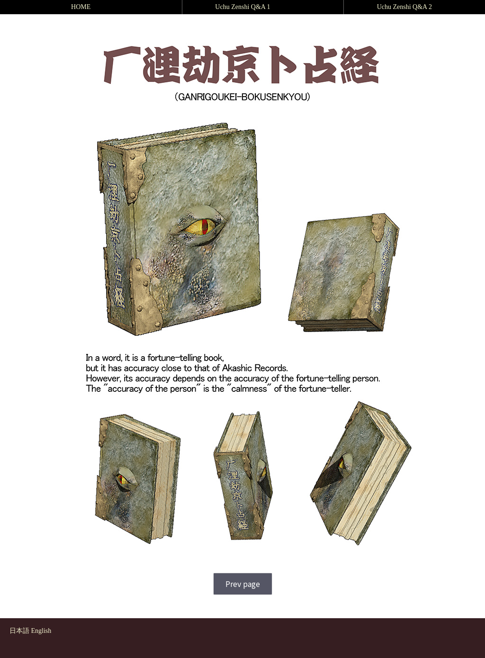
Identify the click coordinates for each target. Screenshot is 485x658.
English (41, 630)
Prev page (242, 583)
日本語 (19, 630)
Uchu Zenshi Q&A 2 (404, 6)
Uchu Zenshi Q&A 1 (242, 6)
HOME (80, 6)
